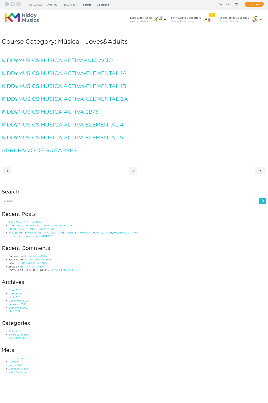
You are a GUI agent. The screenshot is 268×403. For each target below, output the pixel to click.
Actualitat (15, 331)
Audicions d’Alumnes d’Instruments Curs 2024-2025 (40, 225)
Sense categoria (18, 334)
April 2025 (15, 290)
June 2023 (15, 297)
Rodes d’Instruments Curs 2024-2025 (31, 236)
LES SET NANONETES (65, 270)
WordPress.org (18, 372)
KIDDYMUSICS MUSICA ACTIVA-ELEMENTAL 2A (65, 98)
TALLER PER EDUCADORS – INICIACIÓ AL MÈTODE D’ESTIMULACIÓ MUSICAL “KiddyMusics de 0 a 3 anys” (74, 232)
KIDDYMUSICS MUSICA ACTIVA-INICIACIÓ (57, 60)
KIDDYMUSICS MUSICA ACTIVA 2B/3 (50, 111)
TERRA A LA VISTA (35, 256)
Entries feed (16, 365)
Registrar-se (16, 358)
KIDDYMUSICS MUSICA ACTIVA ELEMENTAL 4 (62, 124)
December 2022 (18, 300)
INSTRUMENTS (18, 338)
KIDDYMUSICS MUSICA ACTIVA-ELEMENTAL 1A (64, 73)
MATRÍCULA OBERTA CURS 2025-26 (31, 229)
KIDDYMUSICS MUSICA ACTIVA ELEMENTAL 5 (62, 137)
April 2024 (15, 293)
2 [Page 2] (134, 170)
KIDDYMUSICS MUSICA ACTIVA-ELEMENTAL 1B (64, 85)
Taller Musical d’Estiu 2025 (25, 222)
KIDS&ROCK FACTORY (39, 259)
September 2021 (18, 307)
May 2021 (14, 311)
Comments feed (18, 368)
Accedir (256, 4)
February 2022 (17, 304)
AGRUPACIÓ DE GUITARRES (39, 150)
